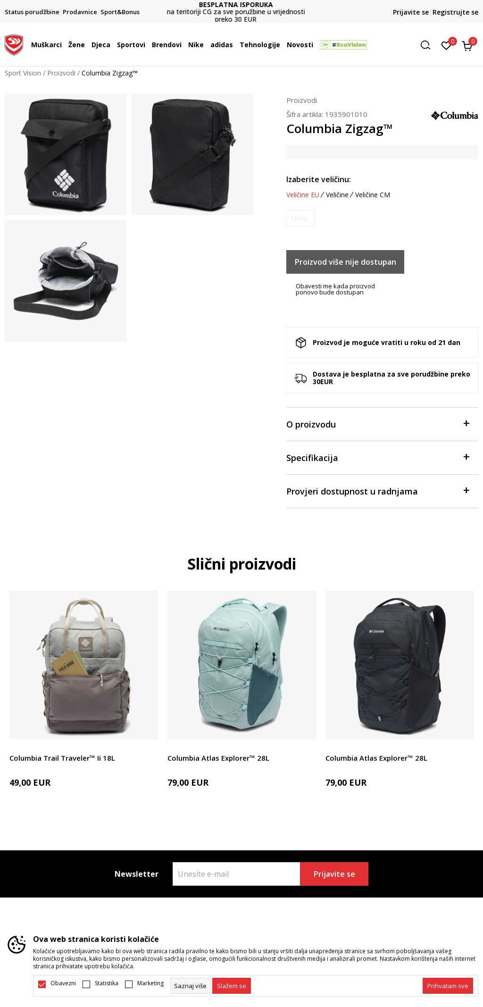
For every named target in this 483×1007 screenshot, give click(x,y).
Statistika (106, 983)
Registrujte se (455, 12)
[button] (428, 45)
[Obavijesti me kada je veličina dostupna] (300, 218)
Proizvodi (61, 72)
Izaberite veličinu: (318, 179)
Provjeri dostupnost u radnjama (377, 490)
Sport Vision (23, 72)
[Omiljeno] (446, 45)
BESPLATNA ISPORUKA (242, 4)
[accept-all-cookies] (448, 986)
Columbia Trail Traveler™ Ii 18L (62, 758)
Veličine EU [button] (302, 195)
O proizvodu (377, 423)
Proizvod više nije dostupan (345, 262)
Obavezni (63, 983)
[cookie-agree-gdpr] (231, 986)
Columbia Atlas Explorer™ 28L (218, 758)
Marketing (150, 983)
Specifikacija (377, 457)
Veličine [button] (337, 195)
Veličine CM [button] (372, 195)
